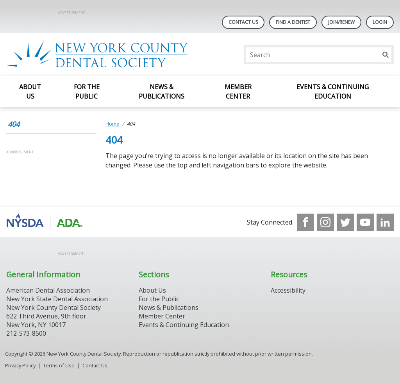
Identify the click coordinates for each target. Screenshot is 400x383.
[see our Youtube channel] (365, 222)
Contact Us (243, 22)
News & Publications (161, 92)
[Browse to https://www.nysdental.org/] (46, 222)
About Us (30, 92)
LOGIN (380, 22)
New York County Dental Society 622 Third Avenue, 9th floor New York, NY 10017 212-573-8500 (53, 320)
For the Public (87, 92)
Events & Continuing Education (332, 92)
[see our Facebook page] (305, 222)
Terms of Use (59, 365)
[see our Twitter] (345, 222)
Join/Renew (341, 22)
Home (112, 123)
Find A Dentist (293, 22)
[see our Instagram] (325, 222)
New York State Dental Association (57, 299)
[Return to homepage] (107, 54)
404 (14, 124)
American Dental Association (48, 290)
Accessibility (288, 290)
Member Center (238, 92)
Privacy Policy (20, 365)
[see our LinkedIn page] (385, 222)
